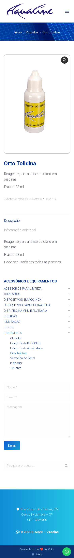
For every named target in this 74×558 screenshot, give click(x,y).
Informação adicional (20, 230)
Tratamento (35, 198)
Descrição (12, 220)
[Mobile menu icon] (67, 11)
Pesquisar (66, 466)
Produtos (23, 198)
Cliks (51, 549)
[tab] (37, 218)
